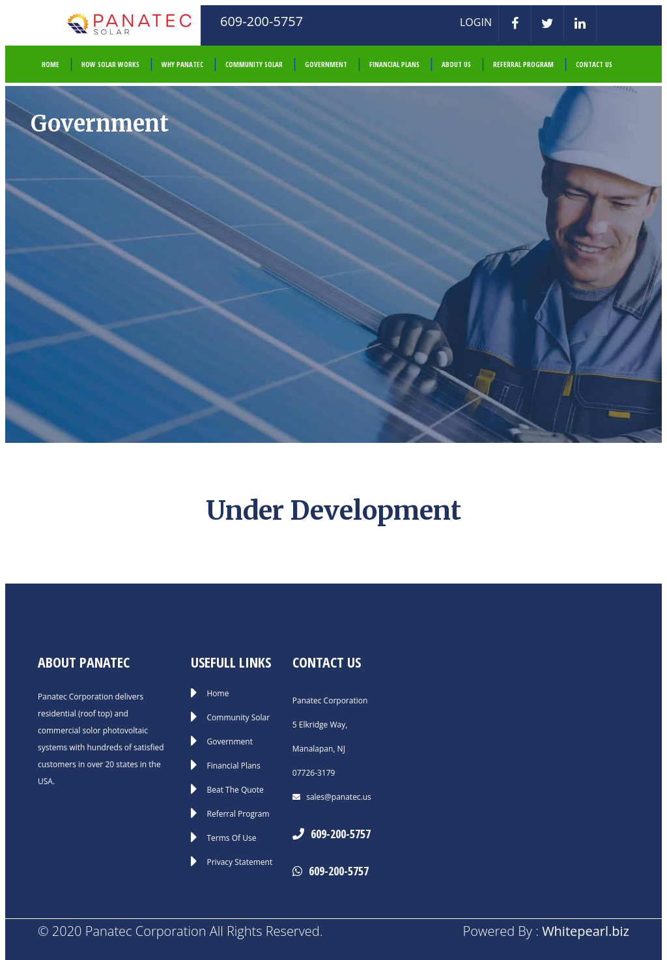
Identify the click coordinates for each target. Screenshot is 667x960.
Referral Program (523, 64)
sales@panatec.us (337, 796)
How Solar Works (110, 64)
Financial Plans (394, 64)
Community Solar (254, 64)
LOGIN (476, 22)
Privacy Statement (240, 862)
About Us (456, 64)
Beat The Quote (235, 790)
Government (326, 64)
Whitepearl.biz (585, 931)
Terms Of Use (232, 838)
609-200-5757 (341, 833)
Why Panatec (182, 64)
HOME (50, 64)
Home (218, 693)
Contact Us (594, 64)
